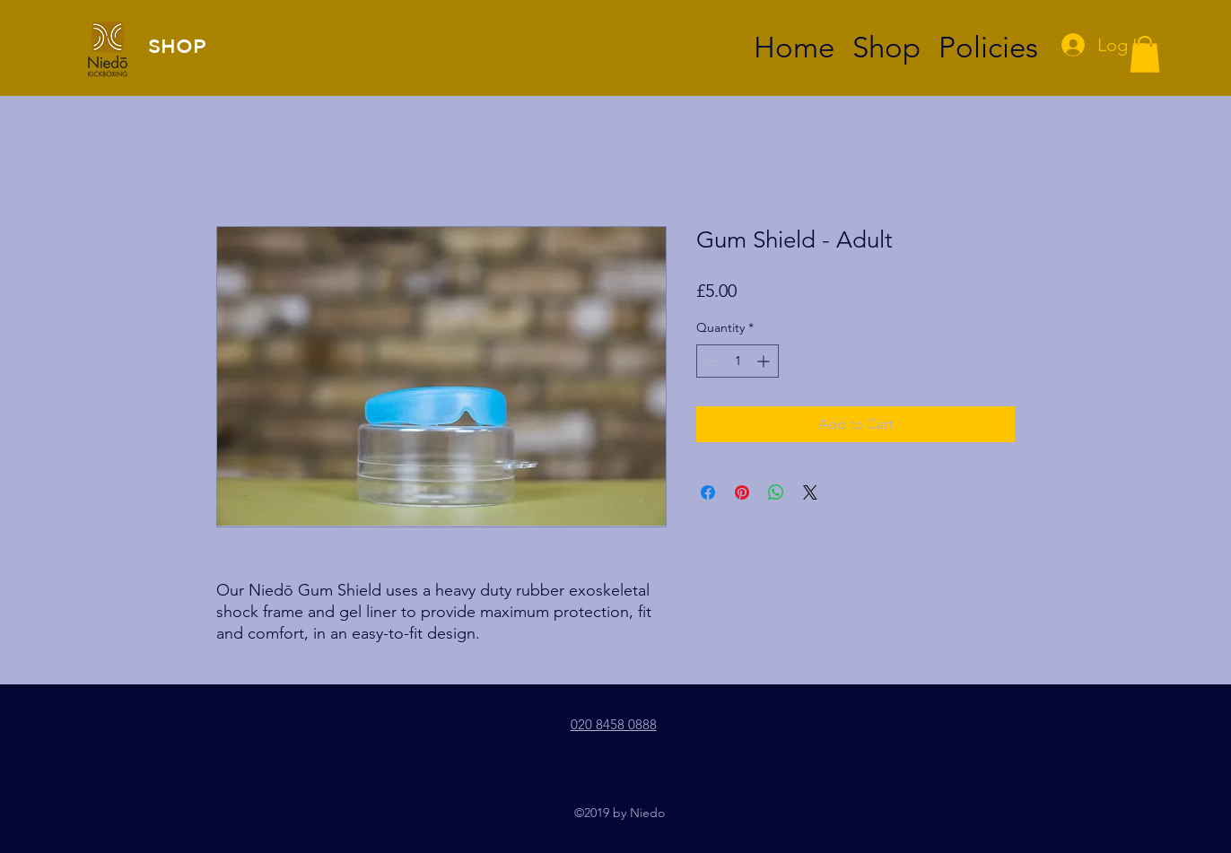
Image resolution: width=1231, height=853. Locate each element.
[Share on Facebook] (708, 492)
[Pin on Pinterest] (742, 492)
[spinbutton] (737, 361)
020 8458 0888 (614, 724)
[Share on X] (810, 492)
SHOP (177, 45)
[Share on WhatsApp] (776, 492)
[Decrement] (710, 361)
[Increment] (765, 361)
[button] (1145, 54)
